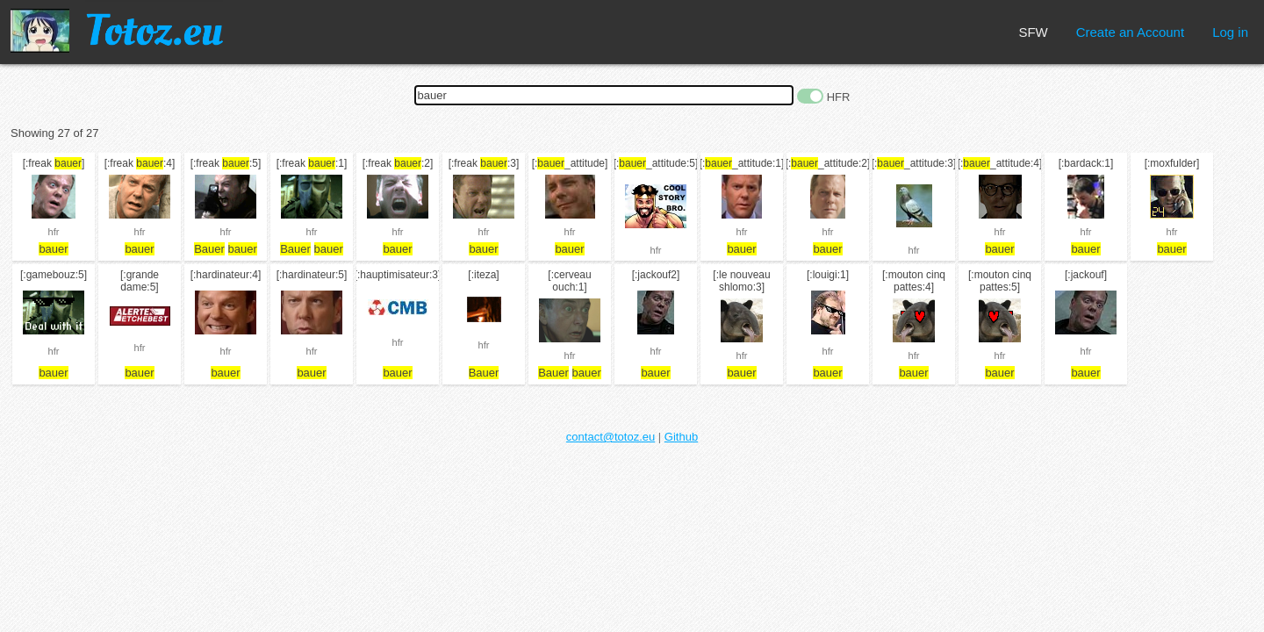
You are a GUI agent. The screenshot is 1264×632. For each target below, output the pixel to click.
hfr (54, 231)
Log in (1230, 32)
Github (681, 436)
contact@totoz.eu (610, 436)
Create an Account (1130, 32)
